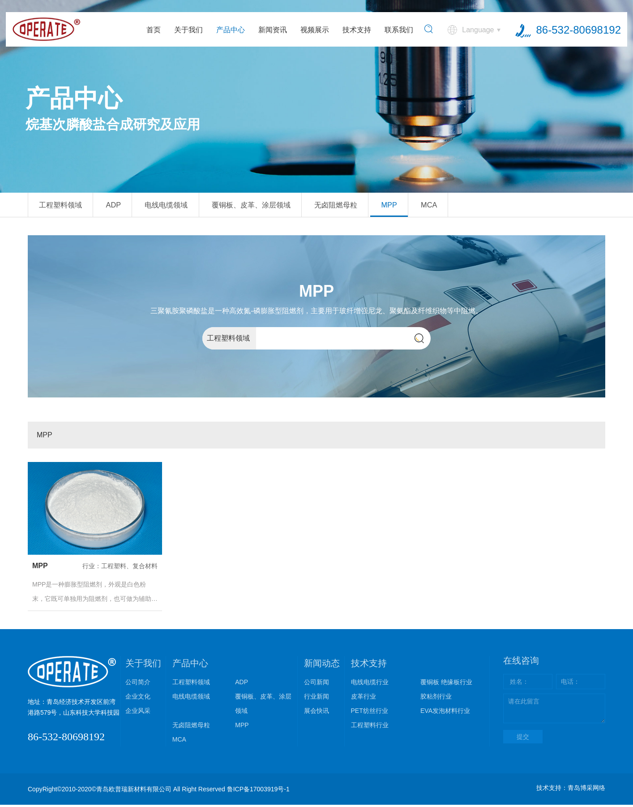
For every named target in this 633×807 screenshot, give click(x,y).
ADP (127, 206)
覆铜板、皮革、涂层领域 (286, 206)
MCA (492, 206)
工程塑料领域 (66, 206)
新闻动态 (322, 665)
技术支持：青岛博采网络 (570, 790)
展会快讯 (316, 712)
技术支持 (356, 31)
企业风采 (137, 712)
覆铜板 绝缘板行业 (446, 684)
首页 (152, 31)
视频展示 (313, 31)
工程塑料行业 (370, 727)
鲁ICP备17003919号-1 (258, 791)
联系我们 (398, 31)
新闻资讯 (271, 31)
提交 (523, 738)
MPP (445, 206)
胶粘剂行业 (436, 698)
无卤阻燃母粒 (384, 206)
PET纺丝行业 (369, 712)
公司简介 (137, 684)
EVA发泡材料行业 (445, 712)
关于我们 (187, 31)
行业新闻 (316, 698)
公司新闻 (316, 684)
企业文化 (137, 698)
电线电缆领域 (189, 206)
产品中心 (229, 31)
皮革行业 (363, 698)
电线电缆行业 (370, 684)
